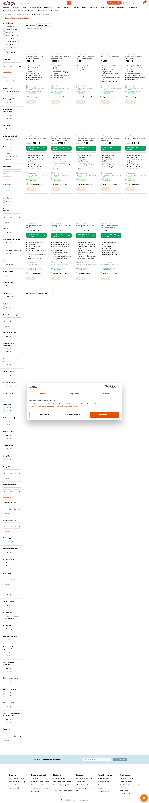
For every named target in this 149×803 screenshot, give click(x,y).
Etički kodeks (124, 790)
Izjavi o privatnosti (38, 406)
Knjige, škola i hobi (9, 11)
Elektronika (15, 8)
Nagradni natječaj (14, 788)
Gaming (25, 8)
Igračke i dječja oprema (117, 8)
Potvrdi (7, 71)
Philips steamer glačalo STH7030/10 (133, 57)
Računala (6, 8)
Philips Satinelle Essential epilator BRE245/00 (110, 139)
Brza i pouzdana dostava (84, 778)
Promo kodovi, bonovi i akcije (62, 790)
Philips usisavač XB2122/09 (36, 138)
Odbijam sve (44, 415)
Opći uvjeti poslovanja (127, 778)
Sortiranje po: (30, 25)
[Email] (97, 759)
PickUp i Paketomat (82, 785)
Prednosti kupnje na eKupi (17, 782)
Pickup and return (103, 791)
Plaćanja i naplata (59, 778)
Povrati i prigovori (103, 778)
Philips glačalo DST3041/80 (60, 226)
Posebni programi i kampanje (40, 788)
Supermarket (132, 8)
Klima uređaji (48, 8)
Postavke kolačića (74, 415)
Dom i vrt (104, 8)
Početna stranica (7, 14)
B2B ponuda (54, 11)
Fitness (58, 8)
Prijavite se (120, 760)
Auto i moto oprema (79, 8)
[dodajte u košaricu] (31, 102)
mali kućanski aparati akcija (22, 14)
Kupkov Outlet (42, 11)
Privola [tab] (43, 394)
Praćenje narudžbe (114, 3)
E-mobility (66, 8)
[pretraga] (69, 3)
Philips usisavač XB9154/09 (135, 138)
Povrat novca (102, 785)
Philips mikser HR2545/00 (109, 56)
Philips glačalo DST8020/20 (85, 226)
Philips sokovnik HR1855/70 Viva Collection (60, 57)
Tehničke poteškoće (37, 785)
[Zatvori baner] (119, 387)
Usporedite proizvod (34, 97)
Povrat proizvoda (103, 782)
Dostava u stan (80, 782)
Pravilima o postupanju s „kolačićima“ (62, 406)
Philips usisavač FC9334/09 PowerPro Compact (35, 57)
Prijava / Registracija (131, 3)
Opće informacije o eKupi (17, 778)
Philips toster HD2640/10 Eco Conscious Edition (85, 57)
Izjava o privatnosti (126, 782)
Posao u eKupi (13, 785)
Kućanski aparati (35, 8)
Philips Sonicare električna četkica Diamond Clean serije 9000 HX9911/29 (85, 139)
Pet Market (22, 11)
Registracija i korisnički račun (40, 782)
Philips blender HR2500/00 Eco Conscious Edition (110, 227)
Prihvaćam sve (104, 415)
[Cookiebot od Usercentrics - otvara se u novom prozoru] (106, 386)
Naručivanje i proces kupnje (62, 782)
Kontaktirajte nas (125, 793)
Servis (100, 788)
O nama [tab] (106, 394)
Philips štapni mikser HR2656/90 (34, 227)
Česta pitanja (35, 778)
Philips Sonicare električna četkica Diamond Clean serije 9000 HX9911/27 (60, 139)
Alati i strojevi (93, 8)
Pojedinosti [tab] (74, 394)
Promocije (31, 11)
